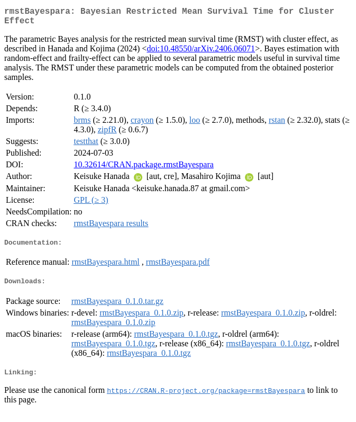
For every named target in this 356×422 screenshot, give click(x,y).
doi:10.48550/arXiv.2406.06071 (201, 52)
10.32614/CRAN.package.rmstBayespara (143, 168)
